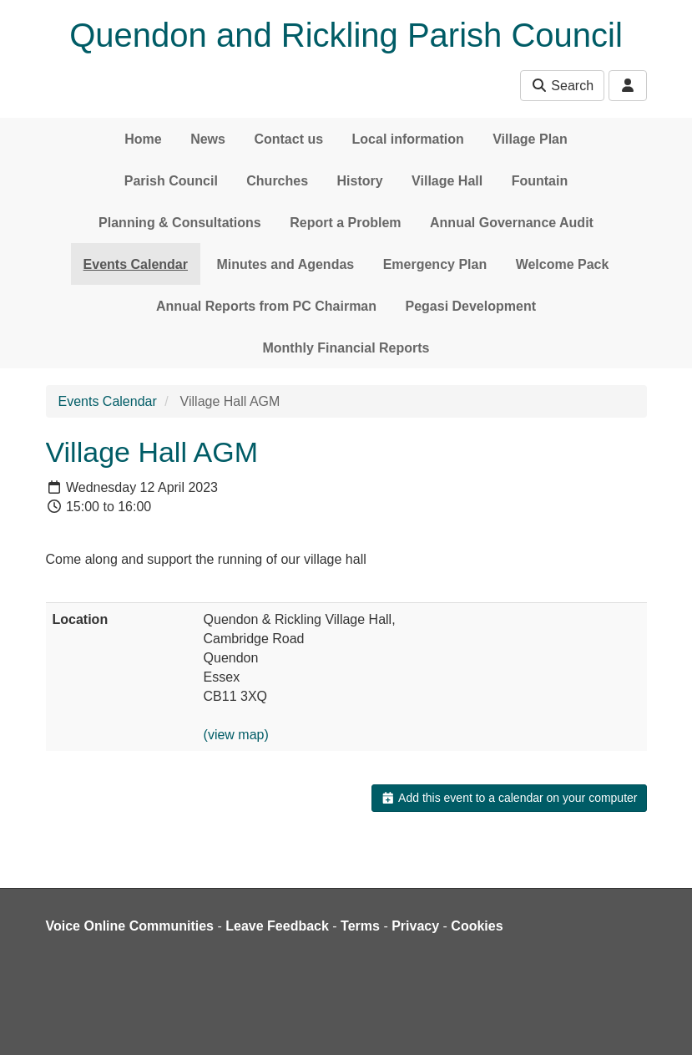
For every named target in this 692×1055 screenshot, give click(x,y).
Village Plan (530, 139)
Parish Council (171, 181)
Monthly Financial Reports (345, 348)
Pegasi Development (470, 306)
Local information (408, 139)
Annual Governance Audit (512, 223)
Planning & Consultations (179, 223)
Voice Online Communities (130, 926)
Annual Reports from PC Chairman (266, 306)
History (360, 181)
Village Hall (447, 181)
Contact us (288, 139)
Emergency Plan (435, 264)
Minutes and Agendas (285, 264)
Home (142, 139)
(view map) (236, 735)
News (207, 139)
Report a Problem (345, 223)
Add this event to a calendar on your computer (509, 797)
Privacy (415, 926)
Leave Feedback (277, 926)
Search (562, 86)
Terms (360, 926)
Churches (277, 181)
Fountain (540, 181)
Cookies (477, 926)
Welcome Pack (562, 264)
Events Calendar (135, 264)
